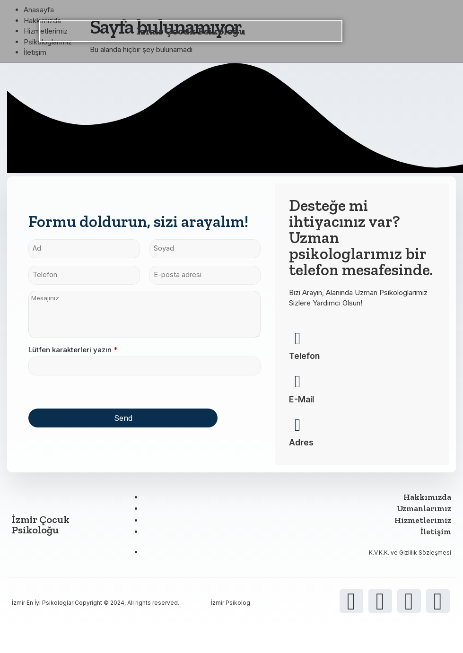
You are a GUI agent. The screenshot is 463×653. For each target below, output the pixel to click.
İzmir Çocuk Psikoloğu (191, 31)
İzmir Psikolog (230, 611)
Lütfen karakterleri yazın (72, 353)
